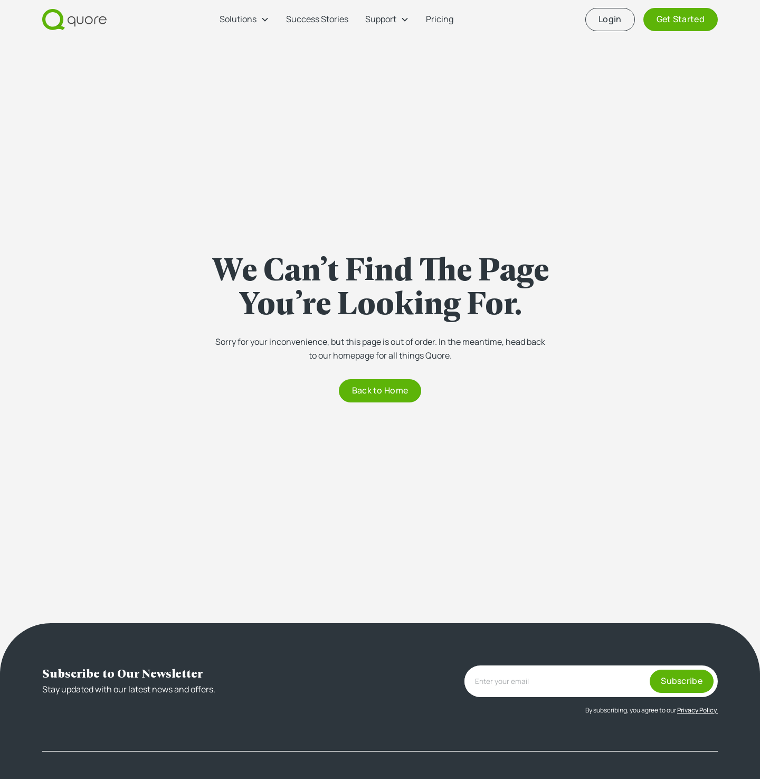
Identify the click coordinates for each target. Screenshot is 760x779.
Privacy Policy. (697, 710)
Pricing (439, 19)
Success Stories (317, 19)
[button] (244, 19)
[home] (74, 19)
